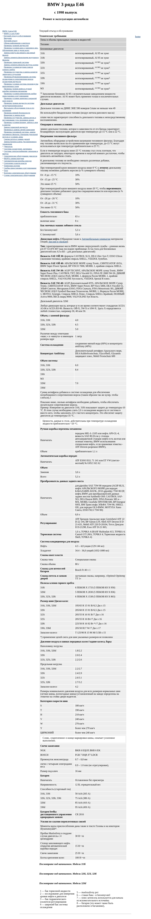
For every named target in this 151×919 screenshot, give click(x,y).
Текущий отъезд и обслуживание (17, 36)
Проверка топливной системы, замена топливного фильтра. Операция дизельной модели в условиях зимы (20, 134)
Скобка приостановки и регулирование (20, 168)
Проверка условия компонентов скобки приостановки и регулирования (19, 94)
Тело (6, 170)
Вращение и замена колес (14, 115)
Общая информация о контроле (17, 43)
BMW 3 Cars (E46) (11, 33)
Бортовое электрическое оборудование (20, 173)
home (138, 36)
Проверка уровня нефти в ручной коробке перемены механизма (17, 90)
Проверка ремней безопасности (17, 113)
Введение (8, 38)
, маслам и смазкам (57, 241)
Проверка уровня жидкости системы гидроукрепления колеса (18, 104)
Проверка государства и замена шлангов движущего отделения (19, 73)
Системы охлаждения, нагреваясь (18, 149)
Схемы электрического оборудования (19, 175)
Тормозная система (12, 166)
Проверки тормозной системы (16, 62)
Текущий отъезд (10, 41)
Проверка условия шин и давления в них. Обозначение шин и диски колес (20, 49)
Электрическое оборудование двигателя (20, 156)
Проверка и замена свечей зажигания (19, 129)
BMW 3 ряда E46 (9, 31)
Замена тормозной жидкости (16, 127)
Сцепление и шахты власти (15, 163)
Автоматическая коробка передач (18, 161)
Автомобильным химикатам (96, 239)
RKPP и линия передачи (14, 158)
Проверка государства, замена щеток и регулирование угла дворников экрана (19, 118)
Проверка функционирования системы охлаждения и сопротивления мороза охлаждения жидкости (19, 79)
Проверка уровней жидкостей (16, 45)
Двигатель (8, 146)
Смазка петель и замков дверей (17, 139)
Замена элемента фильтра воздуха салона (21, 65)
